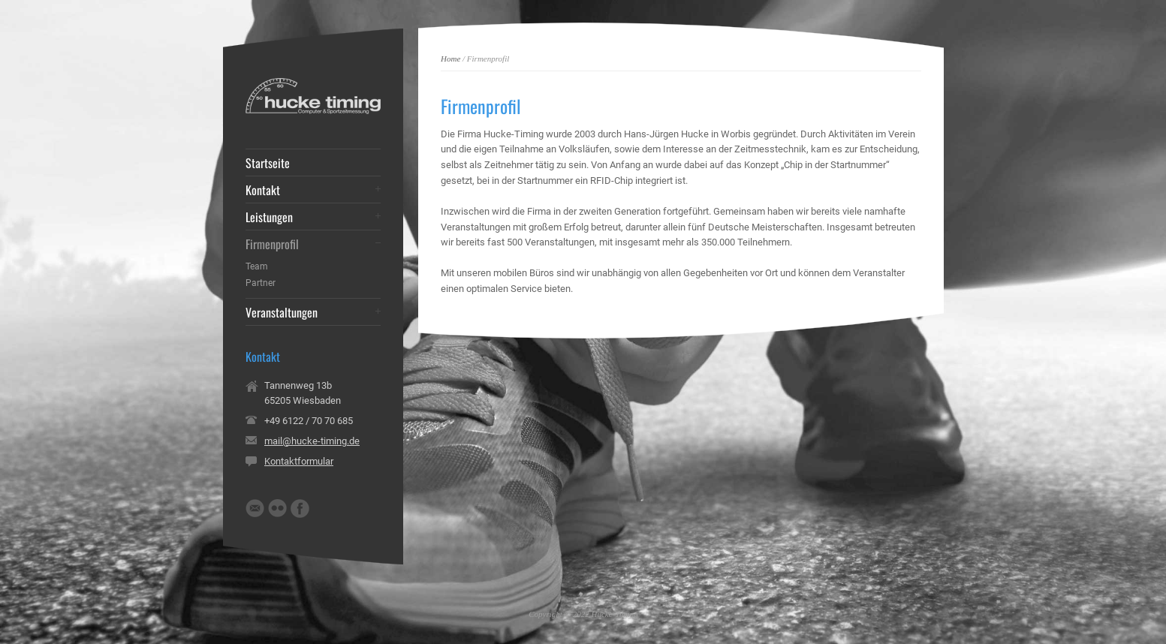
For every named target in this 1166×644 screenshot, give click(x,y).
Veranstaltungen (282, 312)
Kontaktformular (298, 461)
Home (450, 58)
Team (257, 266)
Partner (261, 282)
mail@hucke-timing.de (312, 441)
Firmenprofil (272, 244)
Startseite (268, 163)
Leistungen (269, 217)
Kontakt (263, 190)
